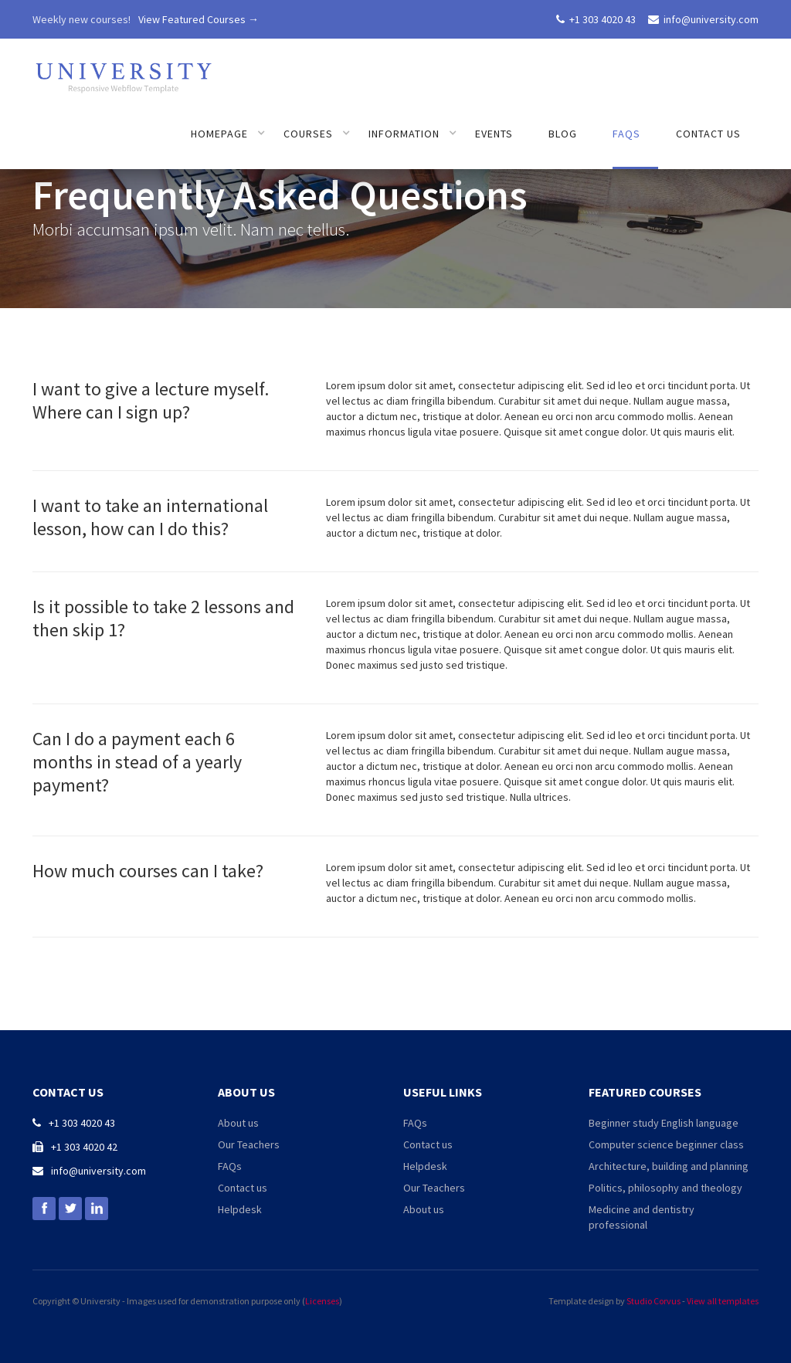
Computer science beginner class (666, 1144)
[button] (228, 133)
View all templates (723, 1301)
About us (238, 1123)
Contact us (708, 134)
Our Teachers (249, 1144)
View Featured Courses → (198, 19)
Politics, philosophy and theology (665, 1188)
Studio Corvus (653, 1301)
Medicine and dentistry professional (641, 1217)
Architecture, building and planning (669, 1166)
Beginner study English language (663, 1123)
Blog (562, 134)
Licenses (322, 1301)
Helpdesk (240, 1209)
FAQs (626, 134)
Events (494, 134)
